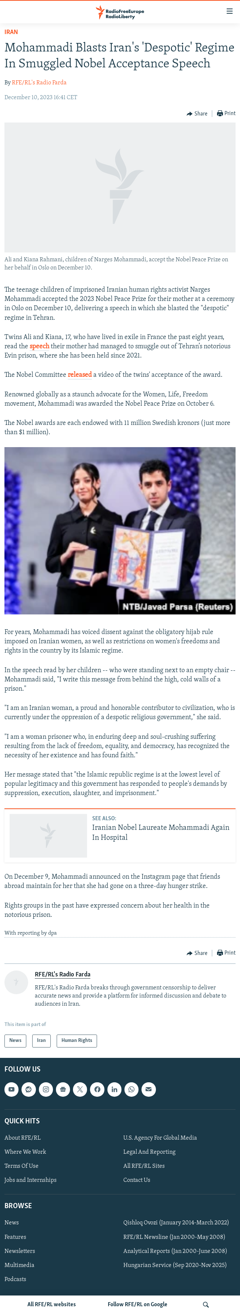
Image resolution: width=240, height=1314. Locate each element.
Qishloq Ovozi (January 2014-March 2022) (176, 1223)
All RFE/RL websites (51, 1305)
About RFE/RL (22, 1138)
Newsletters (19, 1251)
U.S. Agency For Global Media (160, 1138)
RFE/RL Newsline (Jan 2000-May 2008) (174, 1237)
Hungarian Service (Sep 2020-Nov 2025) (175, 1265)
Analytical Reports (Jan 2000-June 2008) (175, 1251)
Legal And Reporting (149, 1152)
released (80, 375)
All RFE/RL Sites (144, 1166)
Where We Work (25, 1152)
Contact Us (136, 1180)
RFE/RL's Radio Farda (39, 83)
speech (39, 346)
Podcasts (15, 1280)
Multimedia (19, 1265)
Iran (11, 32)
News (11, 1223)
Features (15, 1237)
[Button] (197, 114)
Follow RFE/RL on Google (137, 1305)
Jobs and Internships (30, 1180)
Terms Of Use (21, 1166)
